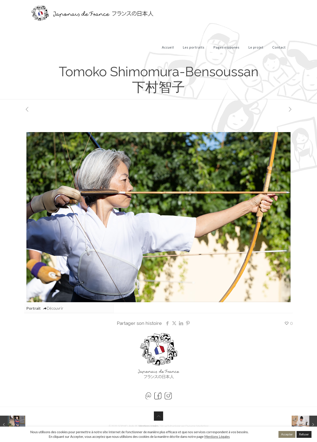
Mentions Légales (148, 425)
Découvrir (53, 308)
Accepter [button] (287, 434)
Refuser (304, 434)
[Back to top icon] (158, 416)
